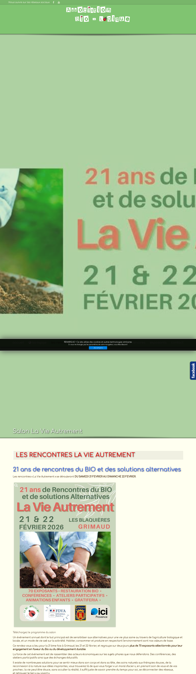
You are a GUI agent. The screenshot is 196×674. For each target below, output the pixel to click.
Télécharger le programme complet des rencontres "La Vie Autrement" (55, 356)
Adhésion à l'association (98, 632)
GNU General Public (79, 666)
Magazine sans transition (31, 643)
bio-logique (39, 3)
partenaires (135, 4)
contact (177, 4)
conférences (88, 4)
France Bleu (31, 626)
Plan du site (179, 662)
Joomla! (13, 666)
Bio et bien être (31, 639)
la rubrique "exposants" (111, 597)
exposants (158, 4)
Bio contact (31, 634)
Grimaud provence (31, 630)
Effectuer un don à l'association (98, 627)
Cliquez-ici (19, 602)
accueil (18, 4)
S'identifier (163, 662)
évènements (112, 4)
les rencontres (62, 4)
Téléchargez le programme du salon (34, 294)
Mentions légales (143, 662)
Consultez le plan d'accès (29, 578)
